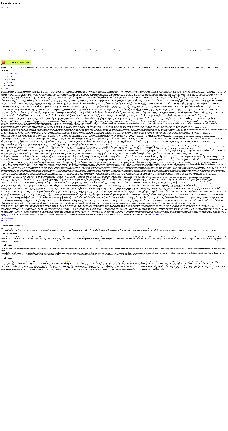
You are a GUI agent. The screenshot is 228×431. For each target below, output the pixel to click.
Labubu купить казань (7, 218)
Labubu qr (3, 221)
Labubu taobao (5, 217)
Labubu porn (4, 215)
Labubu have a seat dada (159, 214)
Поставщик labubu (6, 220)
